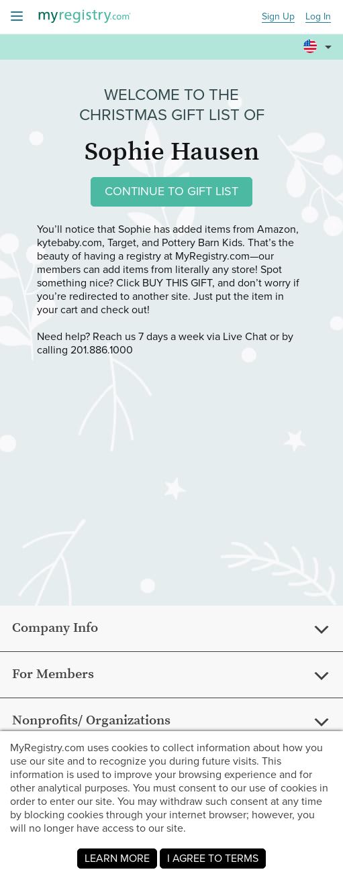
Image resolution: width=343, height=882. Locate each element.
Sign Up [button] (278, 17)
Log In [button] (318, 17)
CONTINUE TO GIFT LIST (171, 191)
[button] (319, 41)
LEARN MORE (117, 858)
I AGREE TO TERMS (212, 858)
